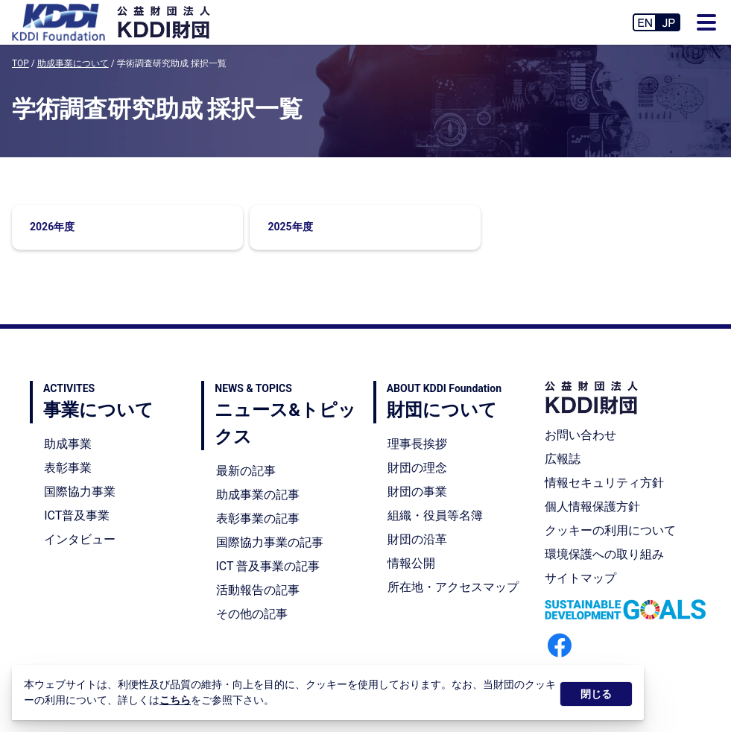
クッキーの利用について (610, 530)
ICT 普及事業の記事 (268, 566)
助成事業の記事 (258, 495)
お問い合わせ (580, 435)
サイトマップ (580, 578)
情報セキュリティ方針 (604, 483)
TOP (20, 63)
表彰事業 (68, 468)
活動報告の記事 (258, 590)
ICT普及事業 (77, 515)
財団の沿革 (417, 539)
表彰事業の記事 (258, 518)
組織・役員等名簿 (435, 515)
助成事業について (73, 63)
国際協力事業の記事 (269, 542)
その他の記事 (252, 614)
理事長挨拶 (417, 444)
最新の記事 (246, 471)
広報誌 (562, 459)
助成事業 (68, 444)
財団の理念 (417, 468)
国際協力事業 (79, 492)
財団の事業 (417, 492)
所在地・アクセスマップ (453, 587)
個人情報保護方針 (592, 506)
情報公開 (411, 563)
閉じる (596, 694)
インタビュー (79, 539)
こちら (175, 700)
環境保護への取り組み (604, 554)
